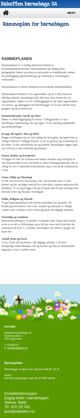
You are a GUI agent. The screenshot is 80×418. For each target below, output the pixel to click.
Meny (71, 12)
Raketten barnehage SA (29, 4)
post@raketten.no (17, 347)
